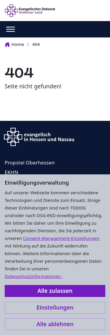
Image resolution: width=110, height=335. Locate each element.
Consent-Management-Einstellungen (61, 238)
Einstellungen (54, 307)
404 (36, 44)
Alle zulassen (55, 291)
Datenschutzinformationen (33, 276)
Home (14, 44)
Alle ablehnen (55, 324)
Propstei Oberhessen (30, 162)
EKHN (11, 172)
